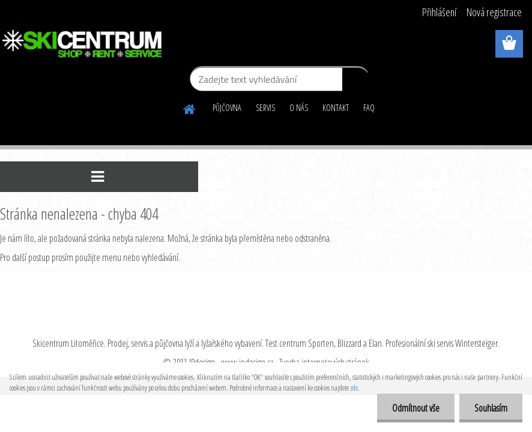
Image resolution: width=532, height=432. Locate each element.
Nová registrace (494, 12)
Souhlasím (490, 408)
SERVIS (265, 107)
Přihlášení (439, 12)
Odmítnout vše (416, 408)
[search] (355, 81)
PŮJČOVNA (227, 107)
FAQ (369, 107)
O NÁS (298, 107)
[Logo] (82, 44)
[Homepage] (190, 107)
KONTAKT (335, 107)
